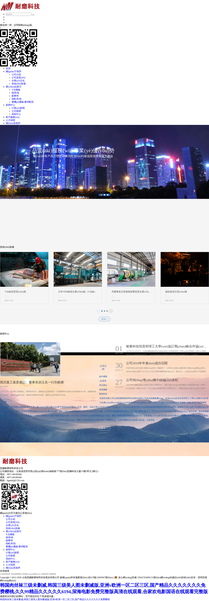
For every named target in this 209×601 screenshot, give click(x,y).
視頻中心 (16, 114)
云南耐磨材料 (5, 574)
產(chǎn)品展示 (13, 531)
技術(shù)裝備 (19, 83)
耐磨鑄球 (45, 574)
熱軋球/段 (16, 99)
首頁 (8, 68)
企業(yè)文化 (18, 80)
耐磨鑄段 (52, 574)
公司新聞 (16, 111)
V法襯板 (16, 89)
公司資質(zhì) (18, 77)
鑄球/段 (15, 93)
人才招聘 (10, 565)
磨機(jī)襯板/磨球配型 (23, 102)
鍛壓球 (15, 96)
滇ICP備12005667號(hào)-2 (101, 577)
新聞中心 (10, 549)
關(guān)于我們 (13, 516)
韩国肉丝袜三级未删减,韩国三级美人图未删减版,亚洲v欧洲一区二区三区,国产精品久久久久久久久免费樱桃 (55, 599)
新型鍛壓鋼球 (16, 574)
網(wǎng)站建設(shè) (171, 577)
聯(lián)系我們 (13, 568)
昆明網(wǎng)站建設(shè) (31, 574)
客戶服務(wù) (12, 562)
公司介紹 (16, 74)
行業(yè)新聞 (18, 108)
